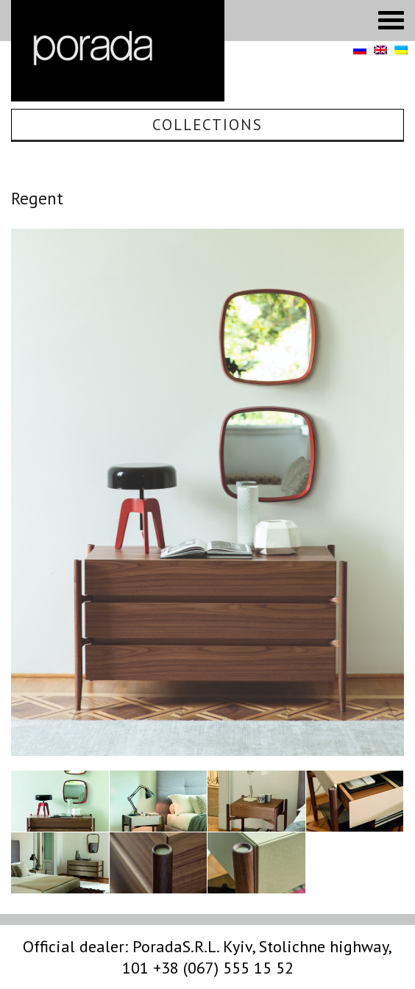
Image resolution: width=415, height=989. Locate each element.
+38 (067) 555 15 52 (223, 967)
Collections (207, 125)
